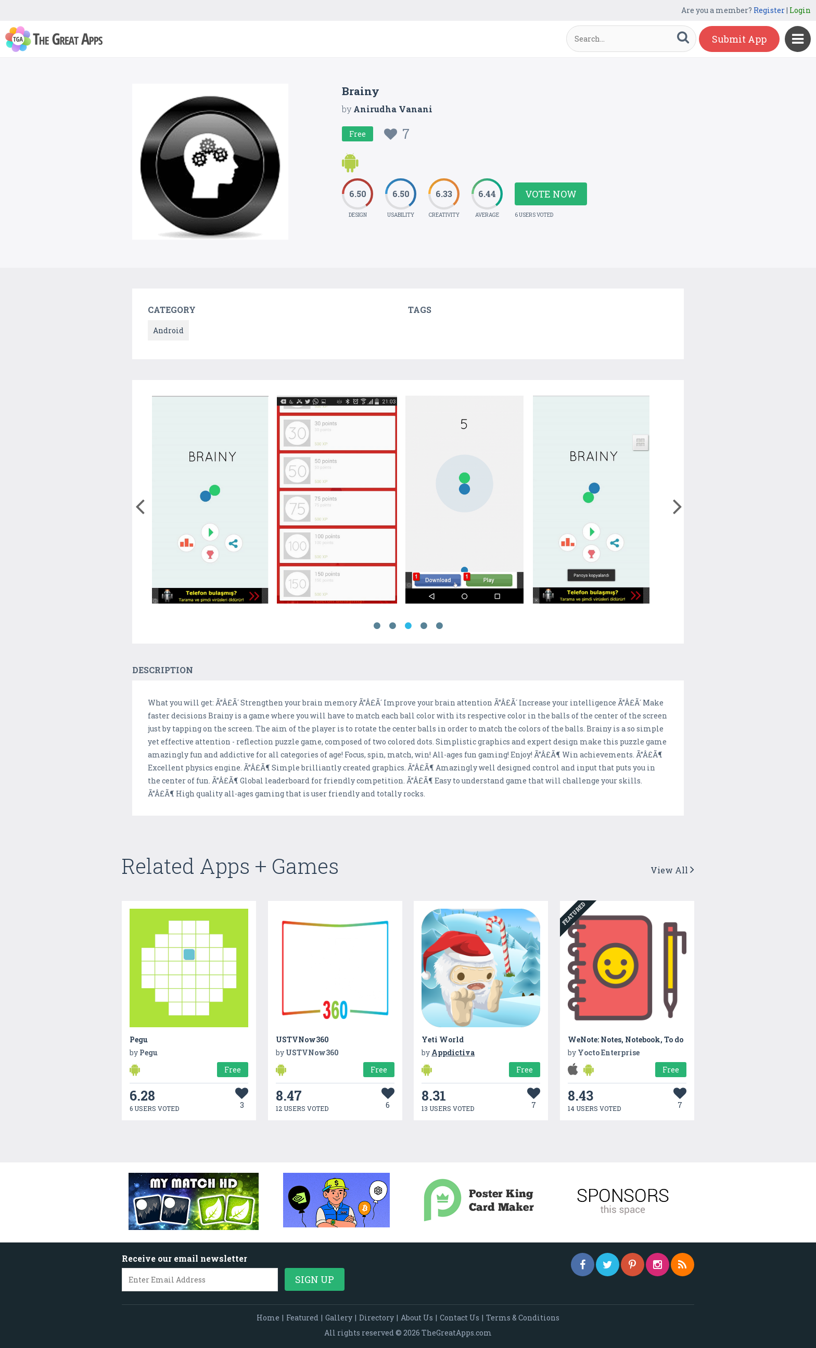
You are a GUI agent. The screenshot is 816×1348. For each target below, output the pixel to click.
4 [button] (423, 626)
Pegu (139, 1039)
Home (268, 1318)
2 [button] (392, 626)
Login (800, 10)
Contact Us (459, 1318)
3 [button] (408, 626)
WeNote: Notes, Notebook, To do (625, 1039)
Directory (376, 1318)
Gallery (338, 1318)
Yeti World (443, 1039)
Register (769, 10)
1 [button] (377, 626)
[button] (139, 504)
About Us (417, 1318)
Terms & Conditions (522, 1318)
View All (672, 870)
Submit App (739, 39)
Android (168, 330)
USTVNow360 (302, 1039)
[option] (210, 501)
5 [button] (439, 626)
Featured (302, 1318)
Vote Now (551, 194)
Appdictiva (453, 1052)
